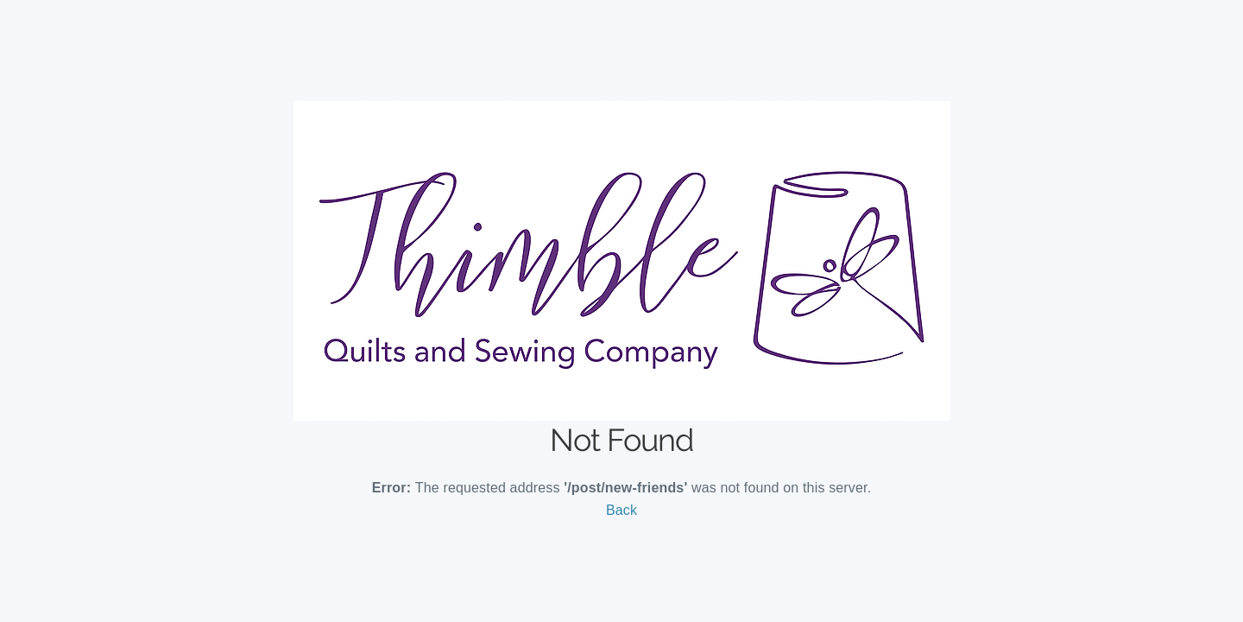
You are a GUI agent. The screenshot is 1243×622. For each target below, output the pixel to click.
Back (621, 510)
